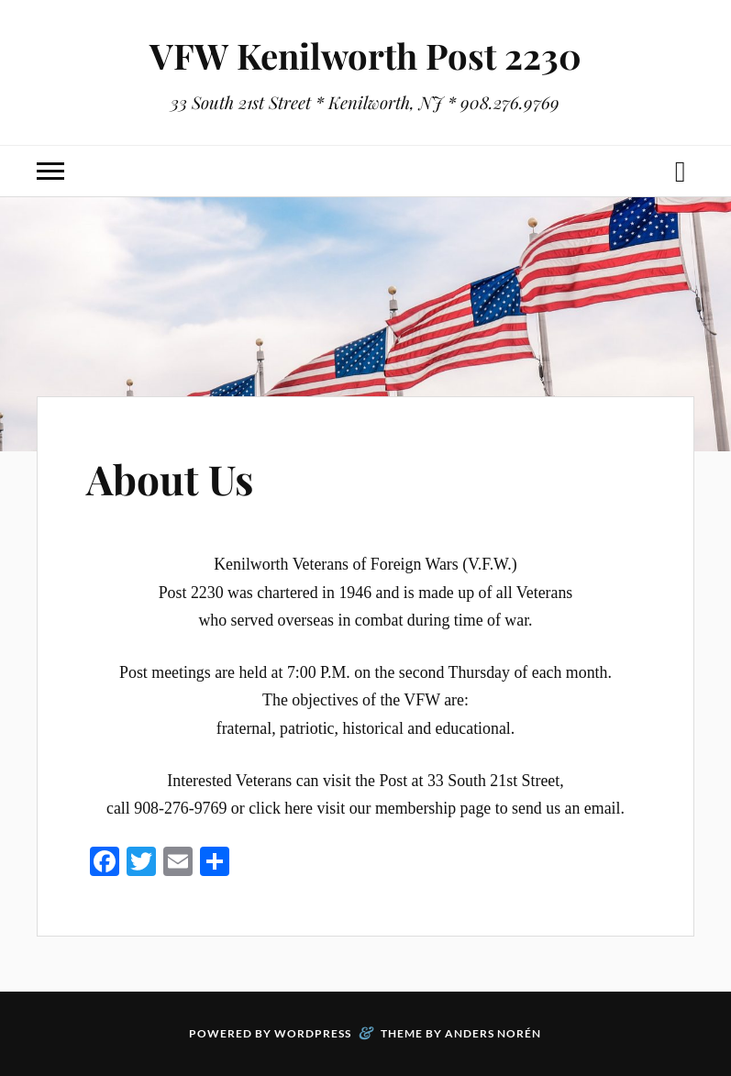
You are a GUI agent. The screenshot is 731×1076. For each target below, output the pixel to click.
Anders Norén (493, 1033)
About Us (169, 478)
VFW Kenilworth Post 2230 (365, 55)
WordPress (312, 1033)
